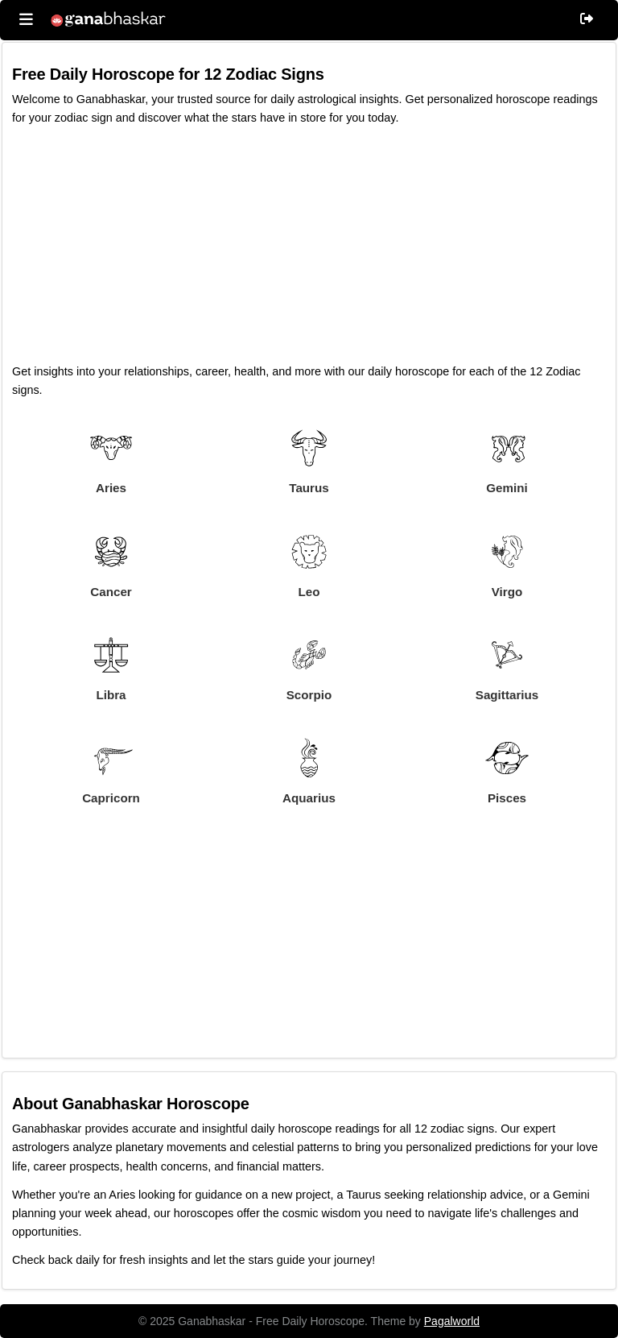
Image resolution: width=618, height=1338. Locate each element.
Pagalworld (452, 1321)
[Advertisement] (309, 249)
